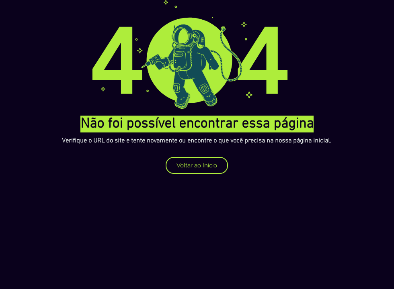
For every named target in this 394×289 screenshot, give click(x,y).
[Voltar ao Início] (197, 165)
